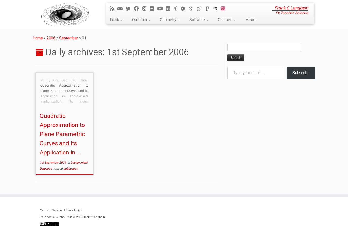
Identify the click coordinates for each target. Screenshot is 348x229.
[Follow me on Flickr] (153, 9)
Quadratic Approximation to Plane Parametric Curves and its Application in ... (62, 134)
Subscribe (301, 73)
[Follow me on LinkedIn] (169, 9)
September (68, 38)
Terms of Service (51, 210)
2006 (51, 38)
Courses (227, 19)
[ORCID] (184, 9)
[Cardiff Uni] (224, 9)
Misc (251, 19)
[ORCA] (217, 9)
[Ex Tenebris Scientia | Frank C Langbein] (65, 14)
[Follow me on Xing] (176, 9)
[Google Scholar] (192, 9)
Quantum (141, 19)
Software (198, 19)
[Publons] (209, 9)
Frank (116, 19)
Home (38, 38)
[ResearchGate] (201, 9)
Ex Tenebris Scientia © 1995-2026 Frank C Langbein (72, 217)
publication (70, 168)
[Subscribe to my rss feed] (113, 9)
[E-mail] (121, 9)
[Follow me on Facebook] (138, 9)
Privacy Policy (73, 210)
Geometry (170, 19)
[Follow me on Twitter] (130, 9)
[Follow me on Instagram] (146, 9)
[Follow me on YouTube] (161, 9)
